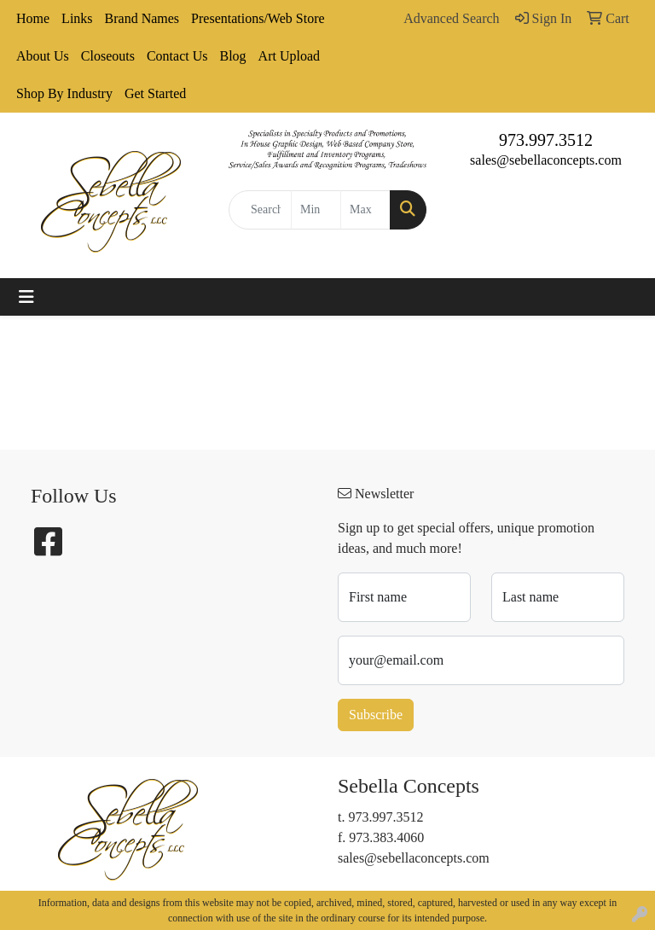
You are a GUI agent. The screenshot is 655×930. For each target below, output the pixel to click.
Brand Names (142, 18)
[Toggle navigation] (26, 297)
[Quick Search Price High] (365, 210)
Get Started (155, 93)
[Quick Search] (260, 210)
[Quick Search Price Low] (316, 210)
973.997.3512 (546, 140)
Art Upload (289, 56)
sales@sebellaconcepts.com (546, 160)
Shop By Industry (64, 93)
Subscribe (376, 714)
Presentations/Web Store (257, 18)
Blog (232, 56)
